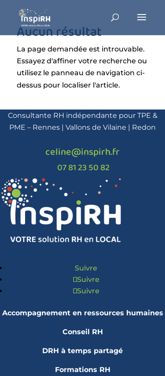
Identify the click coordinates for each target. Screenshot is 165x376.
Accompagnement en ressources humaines (82, 313)
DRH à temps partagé (82, 351)
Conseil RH (82, 332)
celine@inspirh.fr (82, 152)
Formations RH (82, 369)
